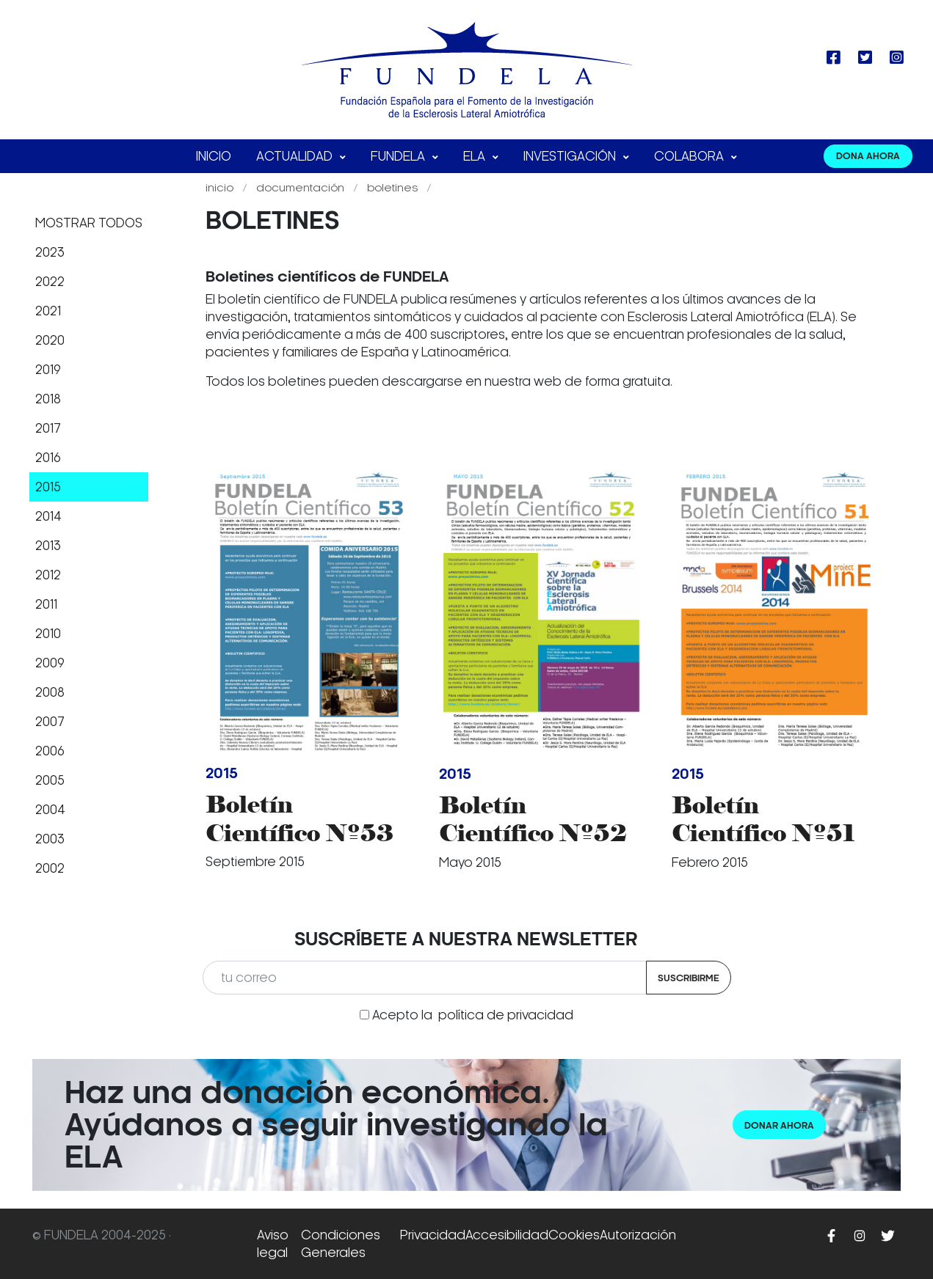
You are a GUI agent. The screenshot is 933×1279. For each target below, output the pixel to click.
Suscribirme (688, 977)
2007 (50, 721)
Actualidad (295, 156)
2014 (48, 516)
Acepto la (472, 1015)
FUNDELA (399, 156)
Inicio (213, 156)
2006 (50, 751)
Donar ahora (779, 1125)
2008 (50, 692)
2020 (50, 340)
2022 (50, 281)
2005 (50, 780)
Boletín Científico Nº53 (299, 818)
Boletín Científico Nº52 (533, 819)
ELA (475, 156)
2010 (48, 633)
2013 (48, 545)
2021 (48, 311)
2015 (48, 487)
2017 (48, 428)
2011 (46, 604)
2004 (50, 809)
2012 (48, 575)
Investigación (571, 156)
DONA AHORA (868, 155)
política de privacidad (505, 1015)
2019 (48, 369)
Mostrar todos (88, 223)
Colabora (690, 156)
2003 (50, 839)
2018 (48, 399)
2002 (50, 868)
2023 (50, 252)
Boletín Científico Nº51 (763, 819)
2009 (50, 663)
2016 (48, 457)
